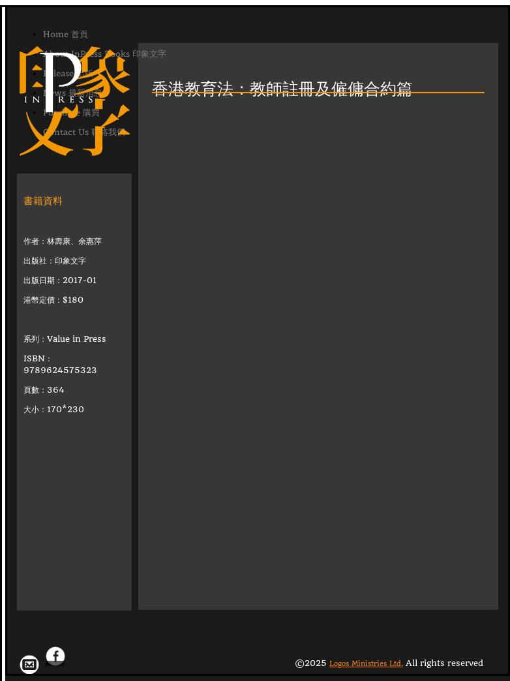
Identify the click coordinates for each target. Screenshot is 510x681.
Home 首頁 (65, 34)
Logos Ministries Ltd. (366, 663)
